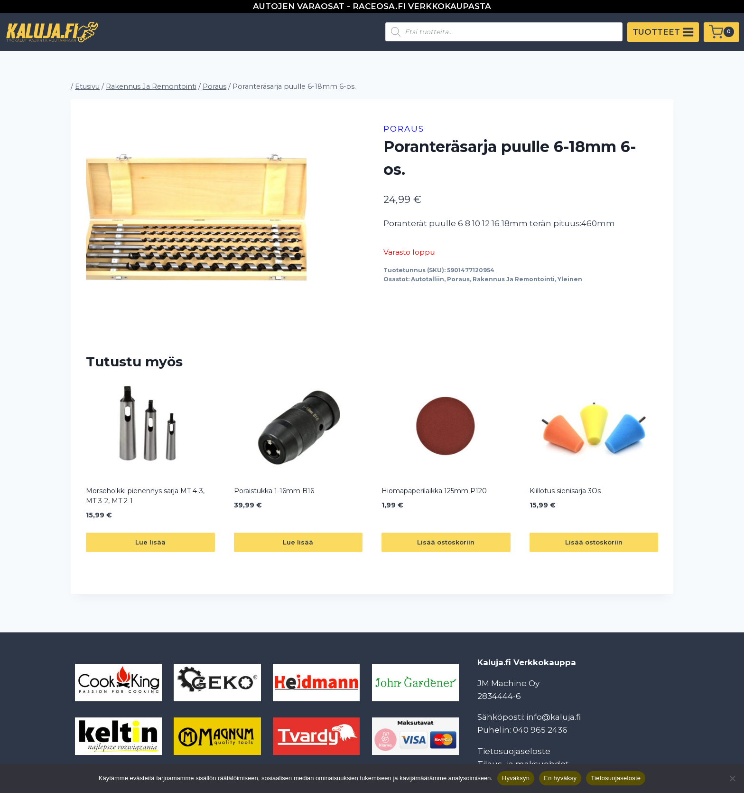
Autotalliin (427, 279)
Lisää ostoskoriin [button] (445, 542)
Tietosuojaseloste (513, 751)
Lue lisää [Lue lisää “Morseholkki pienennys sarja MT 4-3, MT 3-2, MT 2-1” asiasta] (150, 542)
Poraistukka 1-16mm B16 (274, 491)
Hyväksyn (516, 778)
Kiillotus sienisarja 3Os (565, 491)
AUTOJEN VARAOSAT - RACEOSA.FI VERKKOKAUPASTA (372, 6)
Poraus (403, 129)
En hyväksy (560, 778)
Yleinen (570, 279)
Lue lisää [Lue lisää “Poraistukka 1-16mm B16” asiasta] (298, 542)
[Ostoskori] (721, 32)
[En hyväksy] (732, 778)
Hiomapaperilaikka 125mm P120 (434, 491)
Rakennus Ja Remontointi (514, 279)
